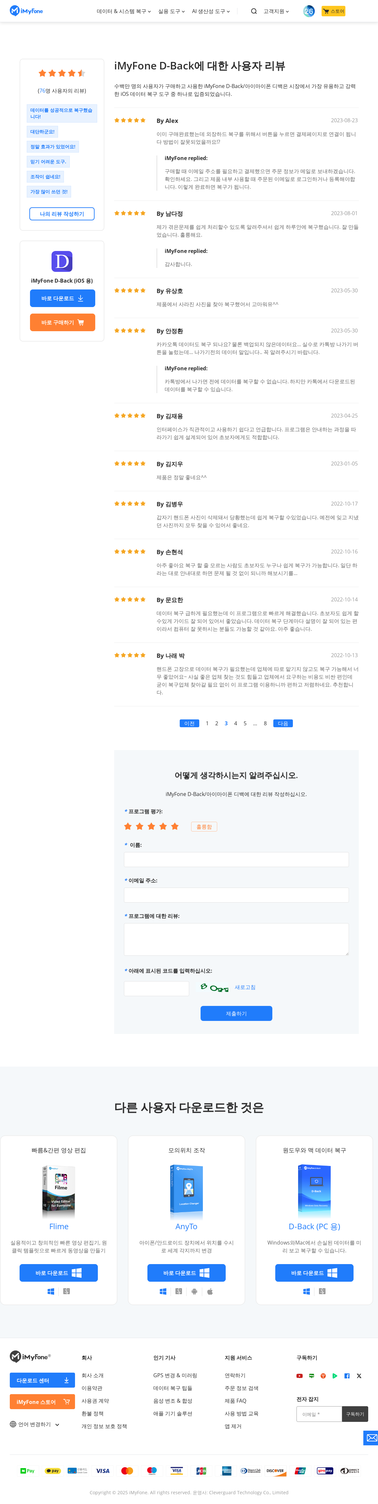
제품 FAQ (235, 1400)
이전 (189, 723)
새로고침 (245, 987)
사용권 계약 (95, 1400)
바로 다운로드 (62, 298)
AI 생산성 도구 (208, 11)
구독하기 (355, 1414)
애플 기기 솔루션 (172, 1413)
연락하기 (235, 1375)
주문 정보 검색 (242, 1388)
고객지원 (274, 11)
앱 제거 (233, 1426)
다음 (283, 723)
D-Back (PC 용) (314, 1226)
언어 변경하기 (34, 1424)
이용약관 (92, 1388)
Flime (58, 1226)
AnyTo (186, 1226)
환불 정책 (93, 1413)
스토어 (333, 11)
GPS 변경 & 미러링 (175, 1375)
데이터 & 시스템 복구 (121, 11)
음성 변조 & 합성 (172, 1400)
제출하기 (236, 1013)
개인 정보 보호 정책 (104, 1426)
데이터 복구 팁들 (172, 1388)
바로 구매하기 (62, 322)
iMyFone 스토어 (36, 1402)
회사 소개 (93, 1375)
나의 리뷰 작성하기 (62, 213)
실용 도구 (169, 11)
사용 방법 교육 (242, 1413)
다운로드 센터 (33, 1380)
